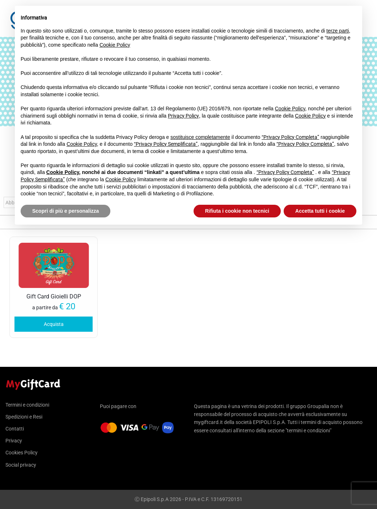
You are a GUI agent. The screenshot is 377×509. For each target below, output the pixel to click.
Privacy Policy (183, 116)
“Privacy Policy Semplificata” (166, 144)
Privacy (13, 441)
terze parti (337, 31)
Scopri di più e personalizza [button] (65, 211)
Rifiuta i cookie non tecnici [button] (237, 211)
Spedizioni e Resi (23, 417)
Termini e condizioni (27, 405)
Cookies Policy (21, 452)
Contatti (14, 429)
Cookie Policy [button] (114, 45)
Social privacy (20, 465)
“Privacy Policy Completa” (290, 137)
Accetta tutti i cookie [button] (320, 211)
